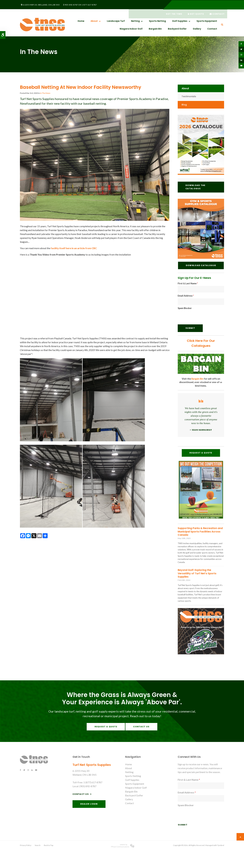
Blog (184, 104)
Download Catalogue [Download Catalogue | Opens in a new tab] (201, 265)
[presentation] (201, 317)
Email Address (186, 295)
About (94, 21)
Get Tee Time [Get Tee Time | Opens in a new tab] (172, 4)
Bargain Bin (155, 28)
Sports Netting (157, 21)
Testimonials (189, 96)
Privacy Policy (25, 845)
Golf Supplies (179, 21)
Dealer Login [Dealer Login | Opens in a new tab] (89, 803)
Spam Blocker (185, 308)
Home (81, 21)
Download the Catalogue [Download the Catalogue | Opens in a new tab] (195, 187)
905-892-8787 (68, 4)
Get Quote (195, 4)
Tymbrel (220, 845)
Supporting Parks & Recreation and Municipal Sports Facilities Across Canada (200, 531)
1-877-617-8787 (86, 4)
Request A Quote (201, 452)
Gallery (197, 28)
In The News (45, 93)
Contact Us (141, 726)
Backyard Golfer (177, 28)
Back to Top (48, 845)
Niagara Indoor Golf (131, 28)
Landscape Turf (116, 21)
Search (37, 845)
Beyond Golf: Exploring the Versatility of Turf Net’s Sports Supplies (197, 573)
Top (240, 837)
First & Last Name (188, 283)
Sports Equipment (207, 21)
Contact (216, 4)
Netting (135, 21)
